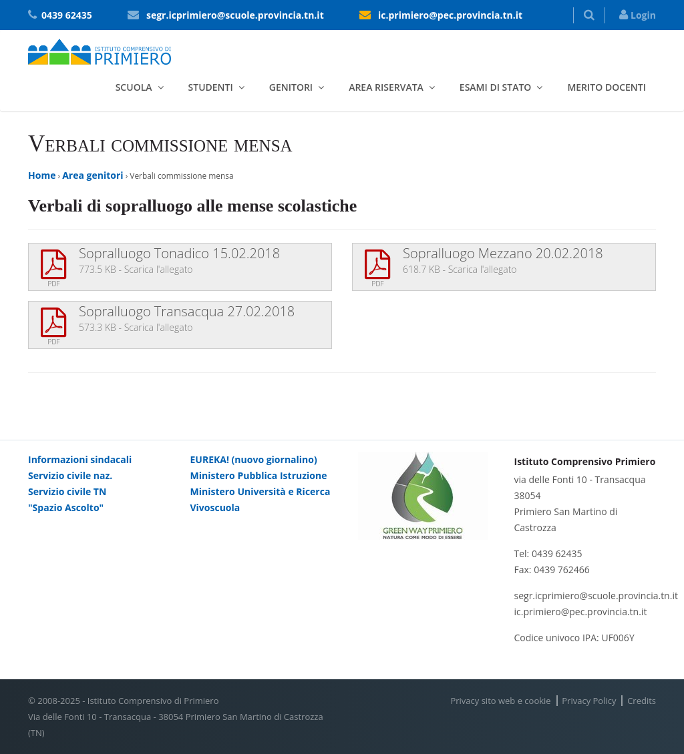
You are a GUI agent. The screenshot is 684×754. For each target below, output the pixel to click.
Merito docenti (606, 87)
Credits (641, 700)
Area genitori (92, 175)
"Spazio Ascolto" (66, 507)
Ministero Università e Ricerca (260, 491)
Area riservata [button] (386, 87)
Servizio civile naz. (70, 475)
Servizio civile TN (67, 491)
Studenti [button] (210, 87)
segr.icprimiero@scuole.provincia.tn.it (235, 15)
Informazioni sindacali (80, 459)
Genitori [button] (291, 87)
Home (41, 175)
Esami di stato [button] (496, 87)
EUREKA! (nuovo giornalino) (253, 459)
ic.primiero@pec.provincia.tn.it (450, 15)
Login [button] (637, 15)
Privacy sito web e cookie (500, 700)
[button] (589, 15)
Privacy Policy (589, 700)
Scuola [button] (134, 87)
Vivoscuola (215, 507)
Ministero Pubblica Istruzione (258, 475)
